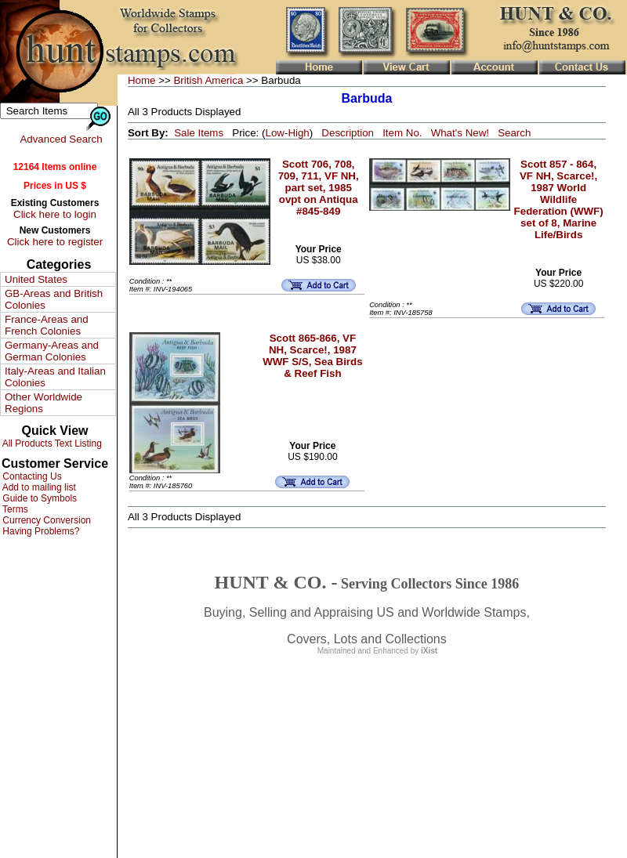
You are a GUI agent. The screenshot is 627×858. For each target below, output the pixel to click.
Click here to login (54, 214)
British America (208, 80)
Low (274, 133)
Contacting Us (31, 476)
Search (514, 133)
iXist (429, 650)
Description (347, 133)
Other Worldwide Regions (43, 403)
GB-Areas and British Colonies (54, 299)
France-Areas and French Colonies (47, 325)
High (298, 133)
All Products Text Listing (51, 443)
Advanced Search (61, 139)
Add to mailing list (38, 487)
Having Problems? (39, 531)
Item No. (402, 133)
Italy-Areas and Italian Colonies (55, 377)
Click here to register (55, 242)
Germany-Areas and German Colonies (52, 351)
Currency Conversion (45, 520)
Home (142, 80)
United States (36, 279)
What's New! (460, 133)
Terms (14, 509)
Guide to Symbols (38, 498)
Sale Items (198, 133)
